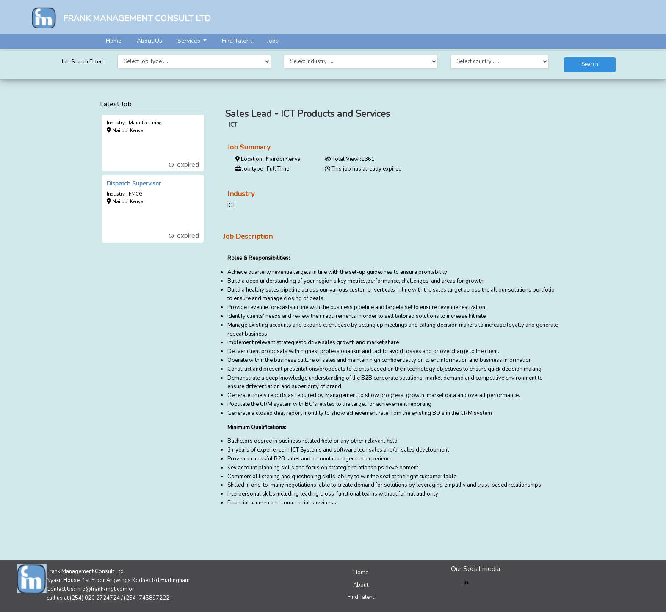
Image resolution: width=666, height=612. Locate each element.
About (360, 585)
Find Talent (237, 41)
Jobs (273, 41)
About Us (149, 41)
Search (589, 64)
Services (189, 41)
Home (114, 41)
